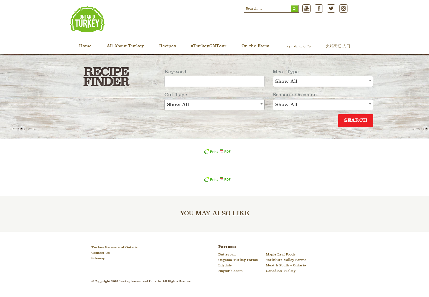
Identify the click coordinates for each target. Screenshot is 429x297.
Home (85, 46)
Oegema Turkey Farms (238, 260)
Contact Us (100, 253)
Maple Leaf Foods (280, 254)
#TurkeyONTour (209, 46)
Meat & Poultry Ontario (286, 265)
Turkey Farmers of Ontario (114, 247)
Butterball (227, 254)
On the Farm (255, 46)
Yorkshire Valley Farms (286, 260)
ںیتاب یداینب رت (298, 46)
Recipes (167, 46)
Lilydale (225, 265)
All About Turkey (125, 46)
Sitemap (98, 258)
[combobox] (214, 104)
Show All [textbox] (178, 104)
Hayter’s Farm (230, 271)
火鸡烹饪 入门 (338, 46)
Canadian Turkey (280, 271)
